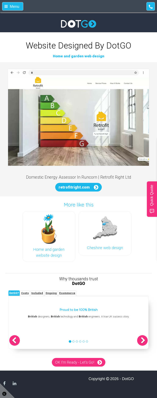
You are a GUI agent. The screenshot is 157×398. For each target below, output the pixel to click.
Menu (11, 6)
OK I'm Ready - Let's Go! (74, 362)
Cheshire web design (105, 248)
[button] (14, 340)
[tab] (14, 293)
